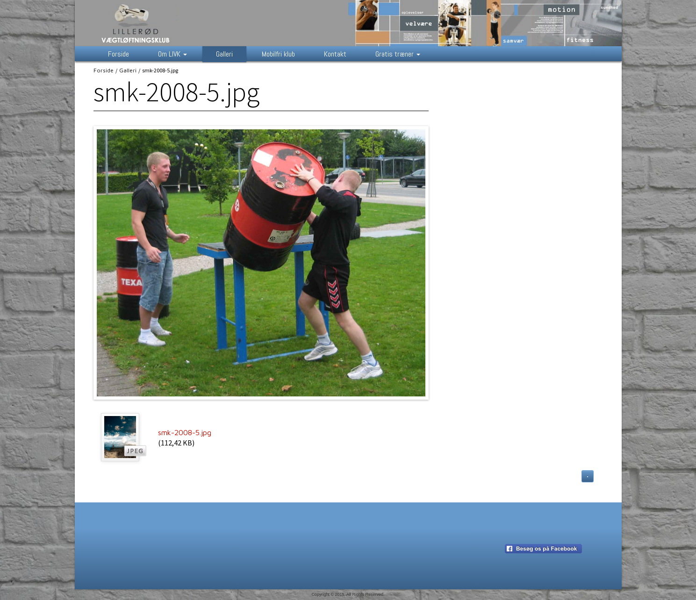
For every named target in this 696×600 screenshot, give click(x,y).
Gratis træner (397, 54)
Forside (118, 54)
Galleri (224, 54)
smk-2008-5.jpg (184, 432)
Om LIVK (172, 54)
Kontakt (335, 54)
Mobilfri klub (278, 54)
